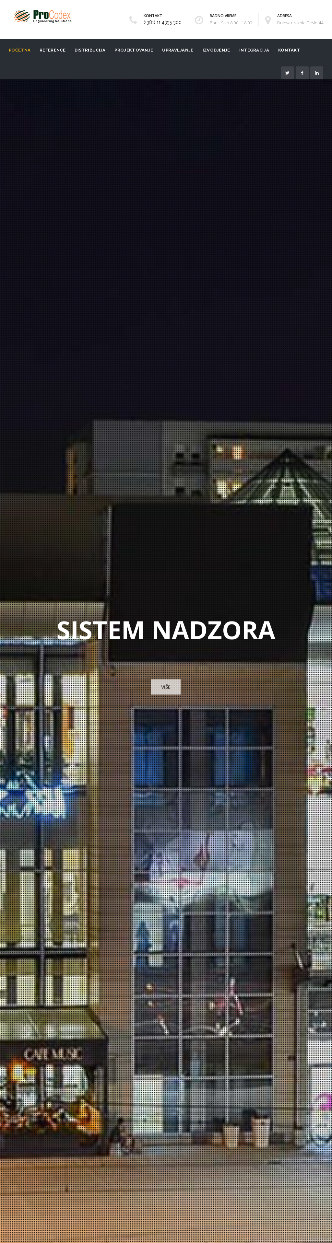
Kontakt (289, 50)
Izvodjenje (216, 50)
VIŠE (166, 687)
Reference (52, 50)
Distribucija (90, 50)
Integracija (254, 50)
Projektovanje (133, 50)
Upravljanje (177, 50)
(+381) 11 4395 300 (163, 22)
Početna (19, 50)
